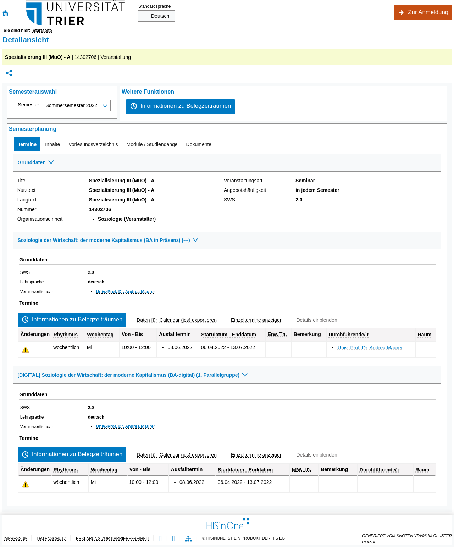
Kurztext (26, 190)
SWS (229, 200)
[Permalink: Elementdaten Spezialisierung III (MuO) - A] (9, 73)
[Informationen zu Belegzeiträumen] (180, 106)
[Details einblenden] (313, 320)
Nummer (27, 209)
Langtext (27, 200)
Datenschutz (51, 538)
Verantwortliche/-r (36, 291)
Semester (28, 104)
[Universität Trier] (75, 13)
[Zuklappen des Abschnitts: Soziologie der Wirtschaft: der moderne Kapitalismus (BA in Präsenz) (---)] (227, 240)
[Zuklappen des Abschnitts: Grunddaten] (227, 163)
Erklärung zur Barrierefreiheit (112, 538)
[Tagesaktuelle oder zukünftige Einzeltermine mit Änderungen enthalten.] (26, 350)
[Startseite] (5, 12)
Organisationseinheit (40, 219)
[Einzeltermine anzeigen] (254, 320)
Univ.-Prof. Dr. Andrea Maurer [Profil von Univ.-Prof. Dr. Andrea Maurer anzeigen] (125, 291)
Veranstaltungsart (243, 180)
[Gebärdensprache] (173, 539)
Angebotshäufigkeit (245, 190)
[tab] (27, 144)
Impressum (16, 538)
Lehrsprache (32, 282)
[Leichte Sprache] (160, 539)
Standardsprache (154, 6)
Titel (22, 180)
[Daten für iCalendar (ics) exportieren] (174, 320)
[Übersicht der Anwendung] (188, 539)
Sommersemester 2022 (72, 105)
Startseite (42, 30)
